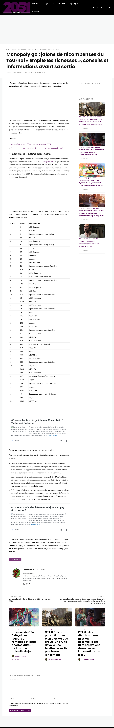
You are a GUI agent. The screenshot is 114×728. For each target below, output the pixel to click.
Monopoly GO (47, 162)
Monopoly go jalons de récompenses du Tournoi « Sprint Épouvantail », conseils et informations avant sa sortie (82, 599)
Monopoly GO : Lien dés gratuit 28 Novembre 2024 (31, 144)
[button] (110, 7)
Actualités (14, 49)
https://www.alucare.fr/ (29, 571)
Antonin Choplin (38, 73)
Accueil (8, 49)
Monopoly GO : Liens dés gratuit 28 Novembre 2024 (29, 598)
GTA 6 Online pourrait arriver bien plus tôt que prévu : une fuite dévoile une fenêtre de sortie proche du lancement (56, 641)
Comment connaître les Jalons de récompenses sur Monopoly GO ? (37, 148)
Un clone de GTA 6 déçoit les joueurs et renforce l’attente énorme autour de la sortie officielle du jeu (24, 639)
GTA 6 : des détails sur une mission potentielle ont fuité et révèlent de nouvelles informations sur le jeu (89, 641)
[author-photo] (13, 654)
